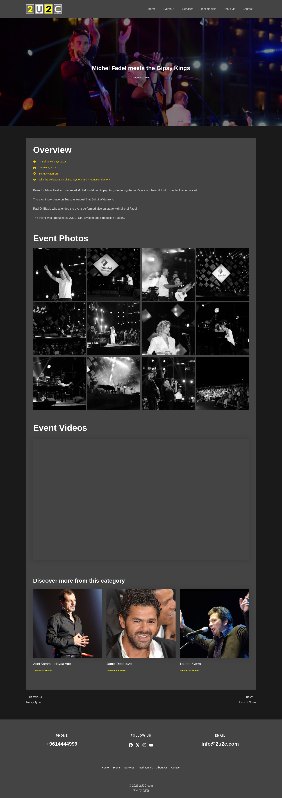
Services (192, 8)
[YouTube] (151, 745)
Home (159, 8)
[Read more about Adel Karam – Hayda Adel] (67, 624)
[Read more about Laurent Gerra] (214, 624)
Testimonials (212, 8)
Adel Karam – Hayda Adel (53, 665)
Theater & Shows (43, 672)
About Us (232, 8)
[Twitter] (137, 745)
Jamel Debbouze (119, 665)
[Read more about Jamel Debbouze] (140, 624)
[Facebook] (131, 745)
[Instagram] (144, 745)
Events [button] (175, 9)
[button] (180, 9)
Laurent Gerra (191, 665)
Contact (248, 8)
